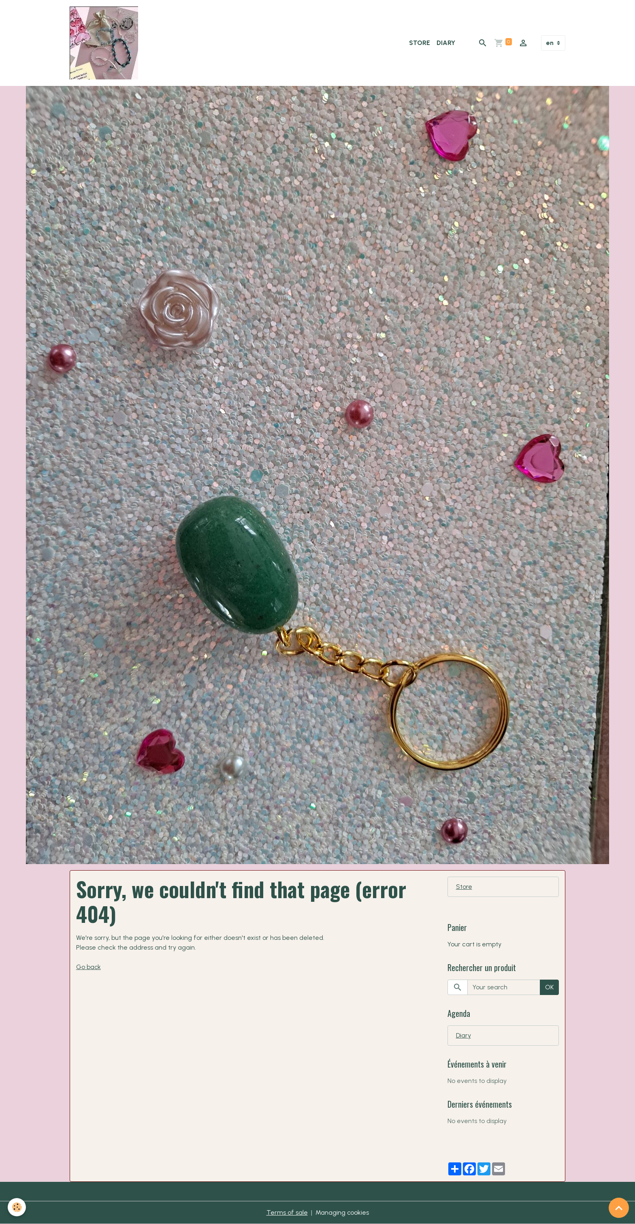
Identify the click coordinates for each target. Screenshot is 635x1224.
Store (419, 43)
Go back (88, 967)
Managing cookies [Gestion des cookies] (342, 1212)
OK (549, 987)
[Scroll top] (619, 1208)
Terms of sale (286, 1212)
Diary (446, 43)
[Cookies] (17, 1207)
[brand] (105, 42)
